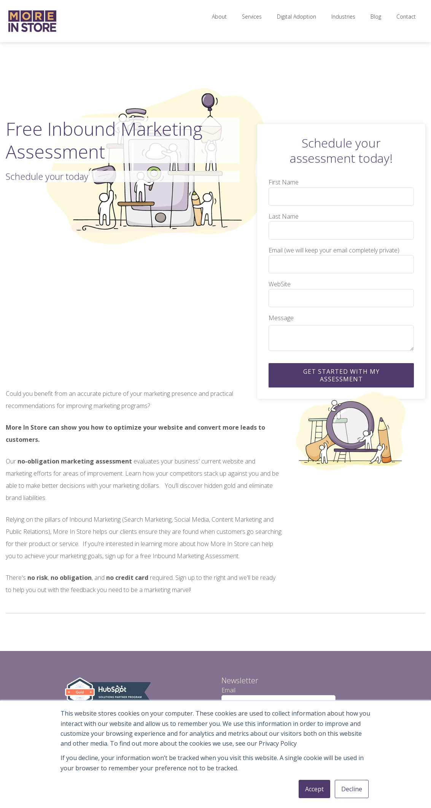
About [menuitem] (219, 16)
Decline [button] (351, 789)
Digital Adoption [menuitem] (296, 16)
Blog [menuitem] (376, 16)
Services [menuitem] (252, 16)
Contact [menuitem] (406, 16)
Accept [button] (314, 789)
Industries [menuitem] (343, 16)
